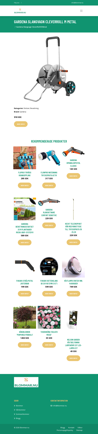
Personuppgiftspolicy (65, 430)
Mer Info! (21, 124)
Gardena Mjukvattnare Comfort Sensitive (49, 212)
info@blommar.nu (77, 3)
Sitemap (79, 430)
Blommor (19, 406)
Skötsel (26, 108)
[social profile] (21, 3)
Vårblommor (20, 410)
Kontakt (71, 427)
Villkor (80, 427)
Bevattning (34, 108)
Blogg (18, 418)
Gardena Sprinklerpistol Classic (73, 163)
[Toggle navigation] (81, 11)
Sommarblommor (22, 414)
